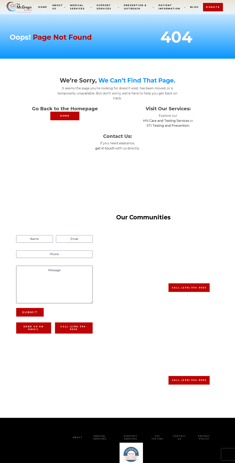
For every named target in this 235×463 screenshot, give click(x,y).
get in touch (104, 148)
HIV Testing (157, 395)
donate (213, 7)
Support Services (104, 7)
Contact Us (179, 395)
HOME (65, 115)
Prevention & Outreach (135, 7)
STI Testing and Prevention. (168, 125)
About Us (57, 7)
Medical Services (77, 7)
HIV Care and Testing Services (166, 121)
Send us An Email (34, 285)
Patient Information (170, 7)
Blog (195, 6)
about (77, 395)
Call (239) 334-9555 (74, 285)
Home (42, 6)
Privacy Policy (204, 395)
